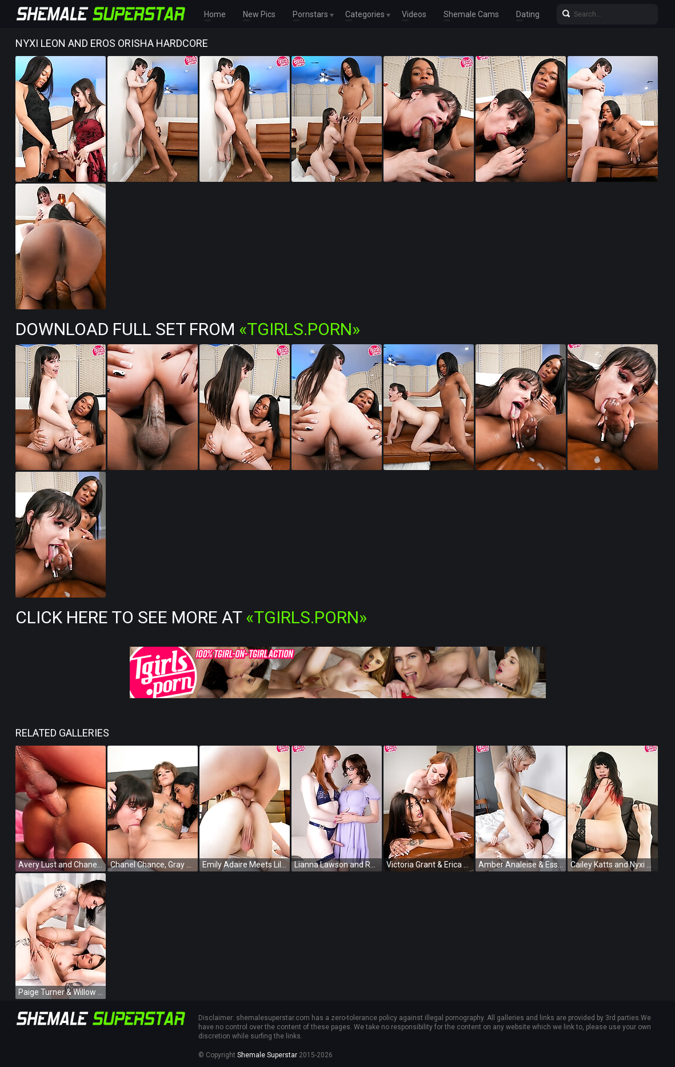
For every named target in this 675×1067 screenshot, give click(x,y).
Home (215, 14)
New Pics (259, 14)
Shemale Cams (471, 14)
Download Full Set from (187, 329)
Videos (414, 14)
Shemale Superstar (267, 1055)
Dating (528, 14)
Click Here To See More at (191, 617)
